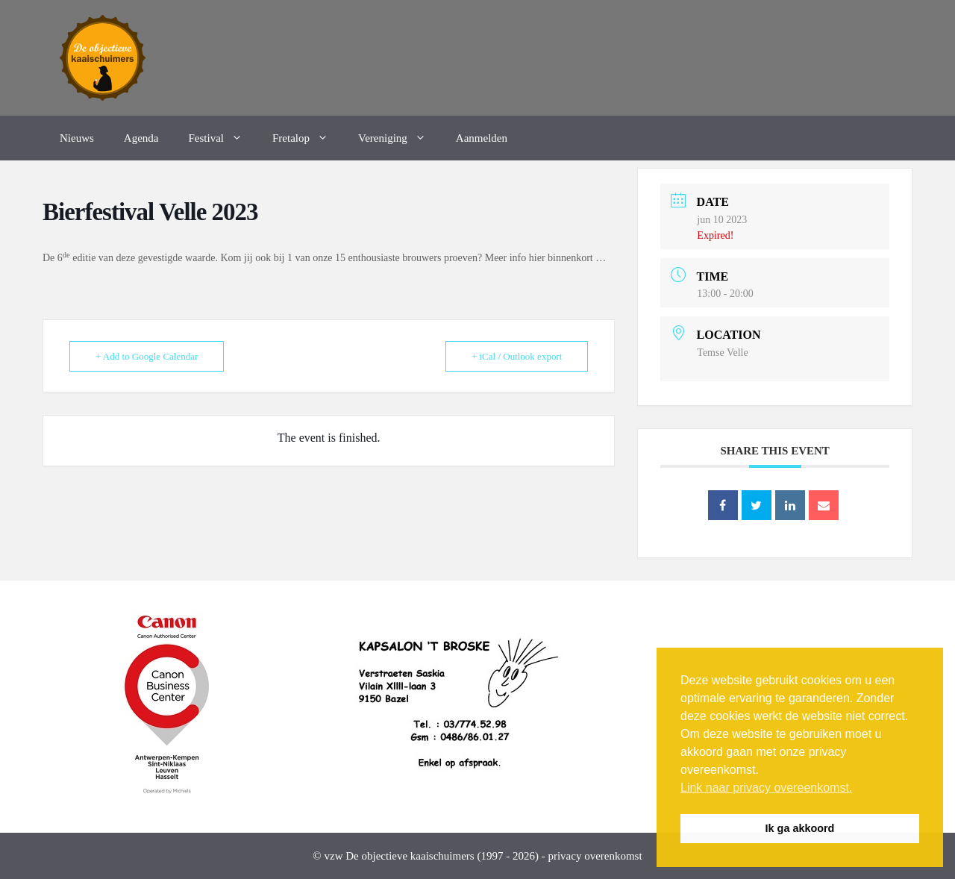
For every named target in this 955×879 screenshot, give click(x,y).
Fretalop (307, 138)
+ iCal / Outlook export (517, 356)
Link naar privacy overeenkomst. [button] (766, 787)
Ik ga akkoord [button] (800, 828)
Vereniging (399, 138)
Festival (222, 138)
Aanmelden (481, 138)
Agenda (141, 138)
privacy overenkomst (595, 856)
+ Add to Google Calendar (147, 356)
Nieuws (77, 138)
